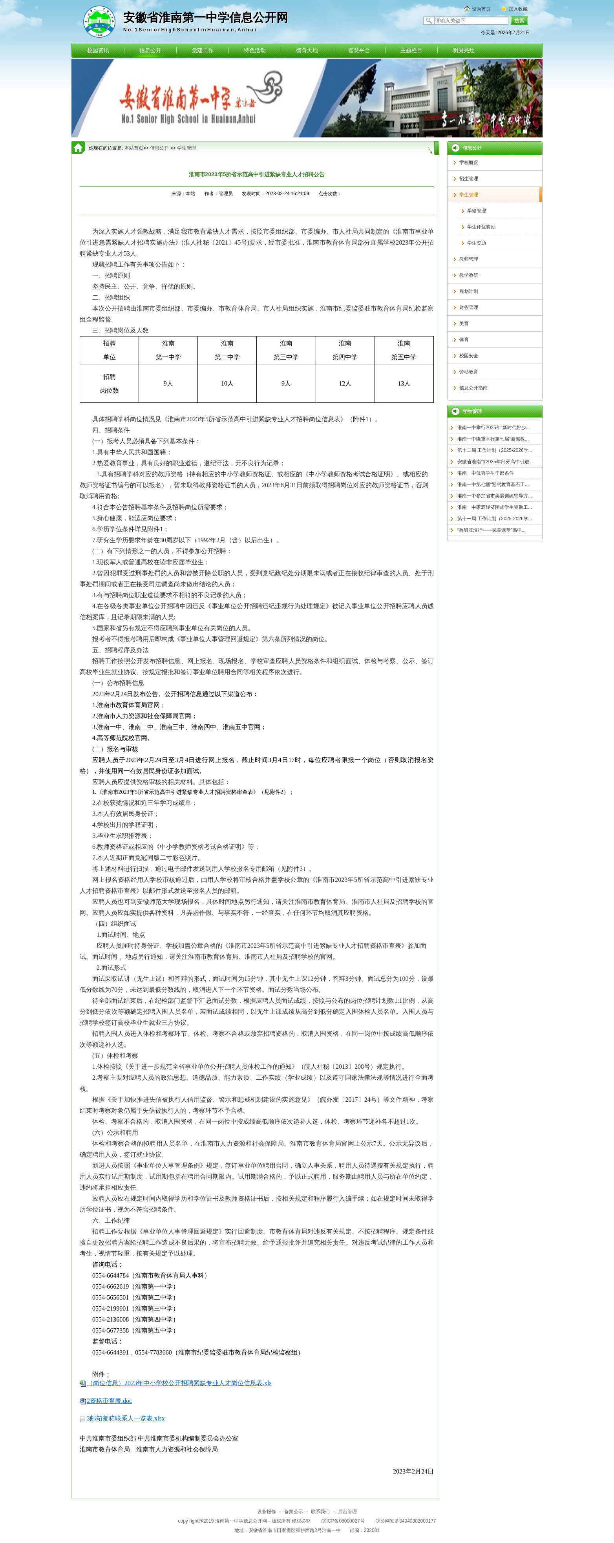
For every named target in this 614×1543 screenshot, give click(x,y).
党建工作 (203, 50)
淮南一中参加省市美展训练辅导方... (494, 496)
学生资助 (476, 243)
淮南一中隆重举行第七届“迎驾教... (493, 439)
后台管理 (347, 1511)
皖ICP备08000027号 (344, 1521)
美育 (464, 323)
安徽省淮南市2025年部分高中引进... (495, 461)
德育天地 (307, 50)
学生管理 (468, 194)
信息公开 (150, 50)
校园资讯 (98, 50)
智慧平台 (359, 50)
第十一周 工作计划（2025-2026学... (494, 518)
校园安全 (468, 355)
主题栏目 (411, 50)
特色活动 (255, 50)
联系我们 (320, 1511)
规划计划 (468, 291)
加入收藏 (518, 9)
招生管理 (468, 178)
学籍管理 (476, 211)
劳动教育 (468, 372)
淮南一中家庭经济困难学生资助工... (494, 507)
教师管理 (468, 259)
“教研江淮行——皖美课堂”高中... (491, 530)
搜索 (519, 21)
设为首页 (481, 9)
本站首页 (133, 148)
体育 (464, 339)
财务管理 (468, 307)
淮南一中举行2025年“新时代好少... (493, 427)
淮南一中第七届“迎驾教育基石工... (493, 484)
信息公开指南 (473, 388)
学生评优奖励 (481, 227)
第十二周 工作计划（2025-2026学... (494, 450)
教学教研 (468, 275)
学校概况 (468, 162)
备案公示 (293, 1511)
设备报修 (266, 1511)
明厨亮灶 (464, 50)
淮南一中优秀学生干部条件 (485, 473)
